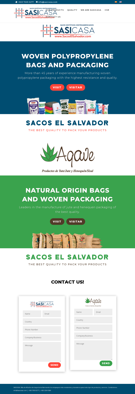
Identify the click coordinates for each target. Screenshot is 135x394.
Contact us (53, 17)
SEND (54, 365)
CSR (107, 10)
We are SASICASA (91, 10)
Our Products (55, 10)
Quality (72, 10)
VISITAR (75, 87)
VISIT (57, 87)
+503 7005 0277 (26, 2)
